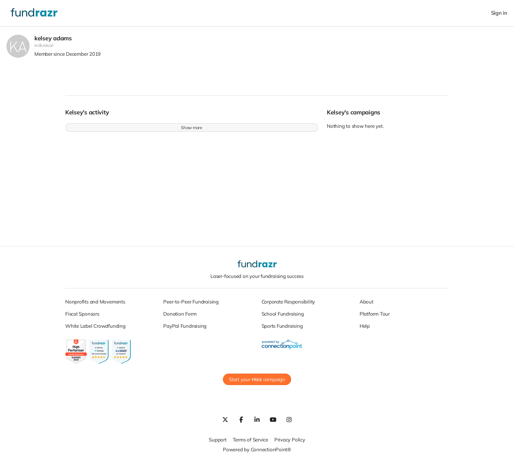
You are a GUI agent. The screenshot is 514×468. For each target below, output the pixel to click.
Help (365, 329)
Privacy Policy (289, 443)
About (366, 305)
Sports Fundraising (282, 329)
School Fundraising (283, 317)
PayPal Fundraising (185, 329)
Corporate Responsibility (288, 305)
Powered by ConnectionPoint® (257, 453)
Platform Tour (375, 317)
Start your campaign (257, 383)
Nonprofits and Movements (95, 305)
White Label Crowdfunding (95, 329)
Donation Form (179, 317)
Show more (191, 131)
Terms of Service (250, 443)
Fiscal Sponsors (82, 317)
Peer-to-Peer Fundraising (191, 305)
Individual (43, 48)
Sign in (499, 13)
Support (217, 443)
